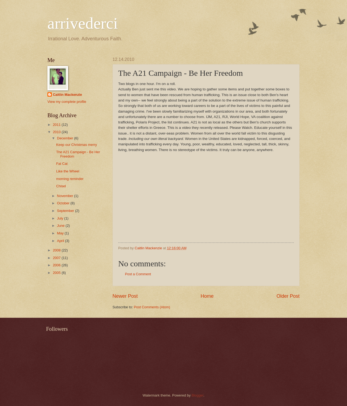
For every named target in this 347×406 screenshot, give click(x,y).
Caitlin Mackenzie (67, 95)
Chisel (61, 186)
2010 (57, 132)
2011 (57, 125)
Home (207, 296)
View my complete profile (66, 102)
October (63, 203)
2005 (57, 273)
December (65, 138)
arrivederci (82, 23)
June (61, 226)
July (60, 218)
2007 (57, 258)
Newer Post (125, 296)
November (65, 196)
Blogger (198, 395)
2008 (57, 250)
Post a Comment (138, 274)
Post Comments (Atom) (152, 307)
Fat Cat (62, 164)
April (61, 241)
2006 (57, 265)
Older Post (288, 296)
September (66, 211)
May (61, 233)
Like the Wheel (67, 171)
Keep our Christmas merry (76, 145)
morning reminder (69, 179)
